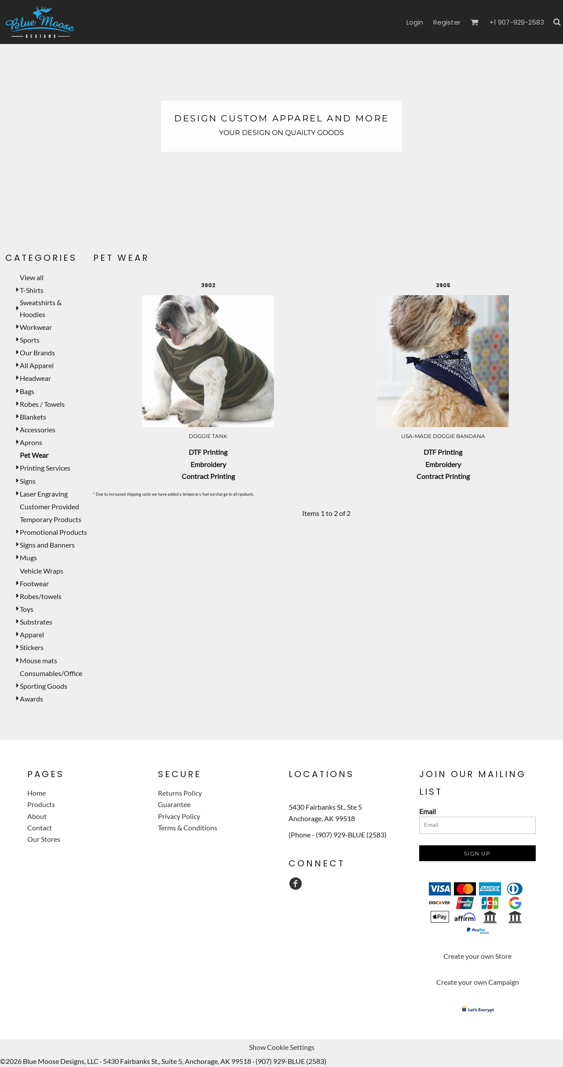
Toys (26, 609)
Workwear (36, 327)
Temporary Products (50, 519)
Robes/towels (41, 596)
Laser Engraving (44, 494)
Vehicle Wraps (41, 570)
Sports (30, 340)
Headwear (35, 378)
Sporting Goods (43, 686)
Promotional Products (53, 532)
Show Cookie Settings (281, 1047)
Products (41, 804)
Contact (39, 827)
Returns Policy (180, 793)
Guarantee (174, 804)
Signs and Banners (47, 545)
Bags (27, 391)
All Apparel (37, 365)
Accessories (37, 429)
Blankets (33, 417)
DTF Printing (208, 452)
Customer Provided (49, 506)
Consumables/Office (51, 673)
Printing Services (45, 468)
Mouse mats (38, 660)
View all (32, 277)
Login (414, 22)
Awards (31, 698)
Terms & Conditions (187, 827)
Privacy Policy (179, 816)
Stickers (32, 647)
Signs (28, 481)
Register (447, 22)
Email (427, 811)
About (37, 816)
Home (36, 793)
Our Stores (43, 839)
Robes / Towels (42, 404)
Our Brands (37, 352)
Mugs (28, 557)
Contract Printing (208, 476)
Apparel (32, 634)
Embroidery (208, 464)
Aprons (31, 442)
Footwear (34, 583)
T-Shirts (32, 290)
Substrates (36, 622)
